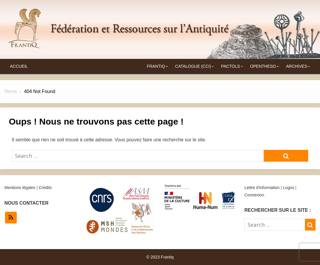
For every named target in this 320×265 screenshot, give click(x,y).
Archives (296, 66)
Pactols (230, 66)
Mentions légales (19, 187)
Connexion (254, 195)
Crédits (45, 187)
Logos (288, 187)
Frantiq (156, 66)
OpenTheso (263, 66)
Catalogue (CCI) (193, 66)
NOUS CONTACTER (26, 203)
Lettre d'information (261, 187)
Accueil (19, 66)
